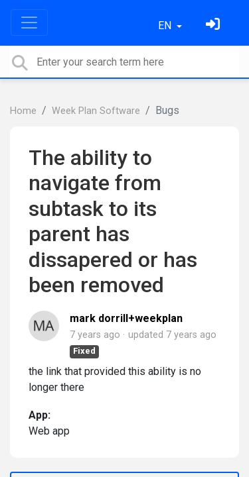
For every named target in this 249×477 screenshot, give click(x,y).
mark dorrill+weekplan (126, 318)
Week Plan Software (96, 111)
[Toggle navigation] (29, 22)
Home (23, 111)
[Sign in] (214, 25)
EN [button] (166, 25)
